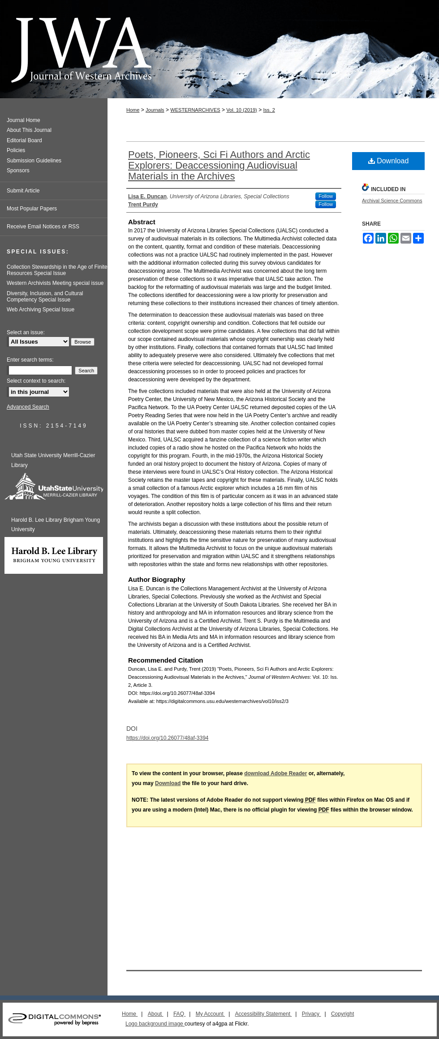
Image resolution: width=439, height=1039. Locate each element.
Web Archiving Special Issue (40, 309)
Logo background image (155, 1024)
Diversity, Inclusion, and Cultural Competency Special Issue (45, 296)
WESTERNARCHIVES (195, 110)
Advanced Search (28, 407)
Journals (155, 110)
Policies (16, 150)
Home (132, 110)
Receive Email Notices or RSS (43, 226)
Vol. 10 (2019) (241, 110)
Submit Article (23, 191)
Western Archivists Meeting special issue (55, 283)
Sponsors (18, 170)
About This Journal (29, 130)
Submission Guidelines (34, 160)
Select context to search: (36, 381)
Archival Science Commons (392, 200)
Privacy (311, 1014)
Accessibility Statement (263, 1014)
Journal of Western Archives (219, 49)
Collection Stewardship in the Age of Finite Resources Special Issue (57, 270)
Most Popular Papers (32, 208)
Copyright (342, 1014)
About (156, 1014)
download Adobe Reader (275, 773)
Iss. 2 (269, 110)
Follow (325, 196)
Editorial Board (24, 140)
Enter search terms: (30, 360)
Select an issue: (26, 332)
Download (388, 161)
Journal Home (23, 120)
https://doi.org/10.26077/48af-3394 (167, 738)
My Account (210, 1014)
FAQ (179, 1014)
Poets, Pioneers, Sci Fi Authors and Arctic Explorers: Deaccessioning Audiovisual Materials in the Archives (219, 165)
